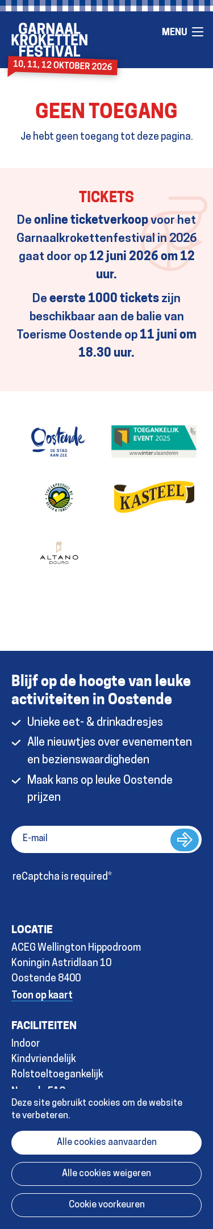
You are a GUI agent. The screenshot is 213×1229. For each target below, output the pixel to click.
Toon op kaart (42, 996)
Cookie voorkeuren (107, 1205)
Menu (197, 31)
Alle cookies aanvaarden (107, 1142)
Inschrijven (184, 840)
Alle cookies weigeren (106, 1173)
